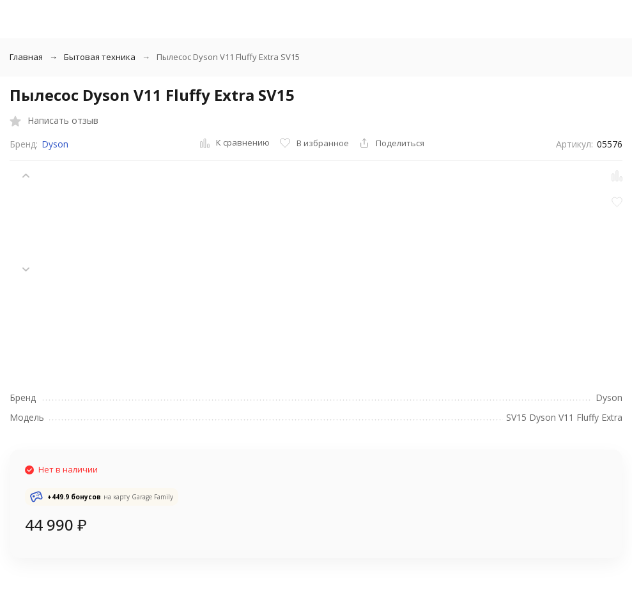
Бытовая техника (99, 57)
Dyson (55, 144)
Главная (26, 57)
